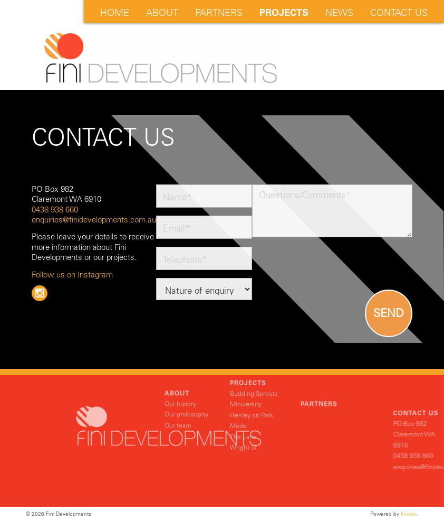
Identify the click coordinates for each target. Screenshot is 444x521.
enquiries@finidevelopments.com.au (94, 220)
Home (114, 12)
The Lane (243, 420)
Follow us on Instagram (72, 275)
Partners (219, 12)
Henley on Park (251, 399)
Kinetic (409, 513)
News (339, 12)
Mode (238, 410)
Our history (180, 393)
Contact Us (399, 12)
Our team (178, 414)
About (162, 12)
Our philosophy (186, 404)
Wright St (243, 431)
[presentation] (332, 265)
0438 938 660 (55, 210)
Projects (283, 12)
